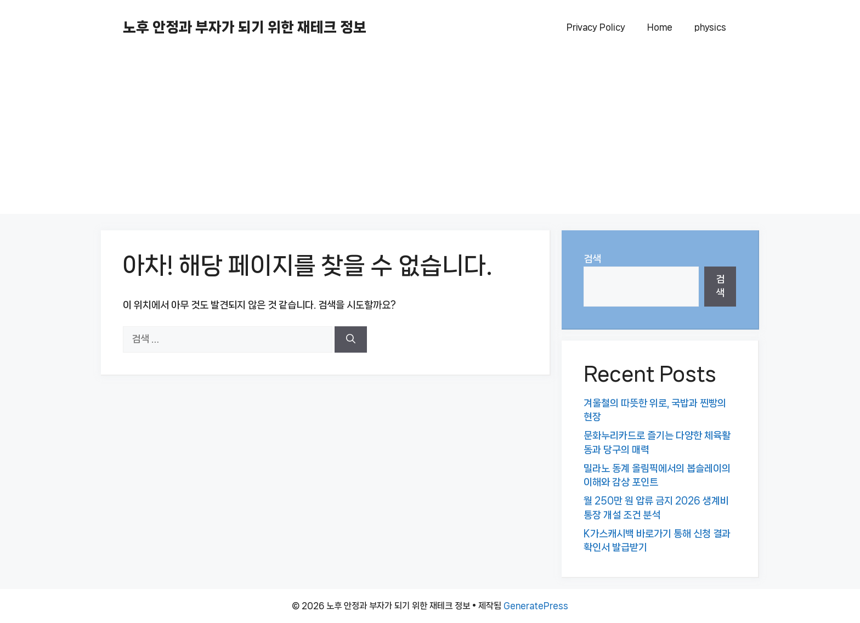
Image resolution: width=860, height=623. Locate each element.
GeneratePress (535, 605)
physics (710, 27)
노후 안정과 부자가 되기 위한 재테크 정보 (244, 27)
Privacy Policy (596, 27)
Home (659, 27)
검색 (592, 259)
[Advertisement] (430, 137)
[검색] (351, 339)
